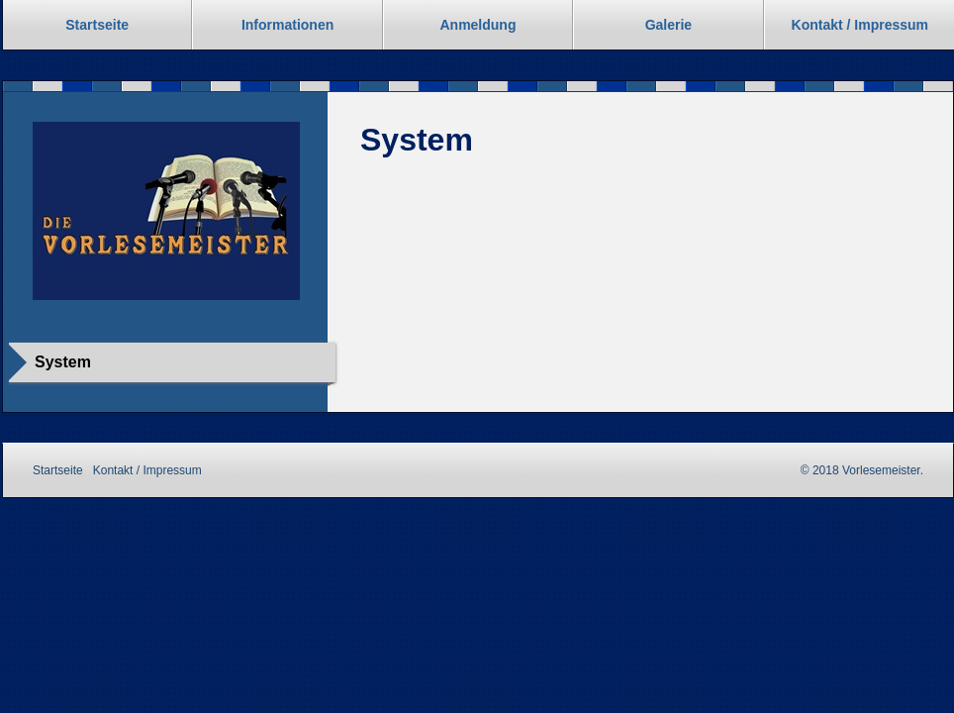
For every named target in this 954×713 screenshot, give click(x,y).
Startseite (97, 25)
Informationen (287, 25)
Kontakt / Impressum (147, 470)
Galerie (668, 25)
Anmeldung (477, 25)
